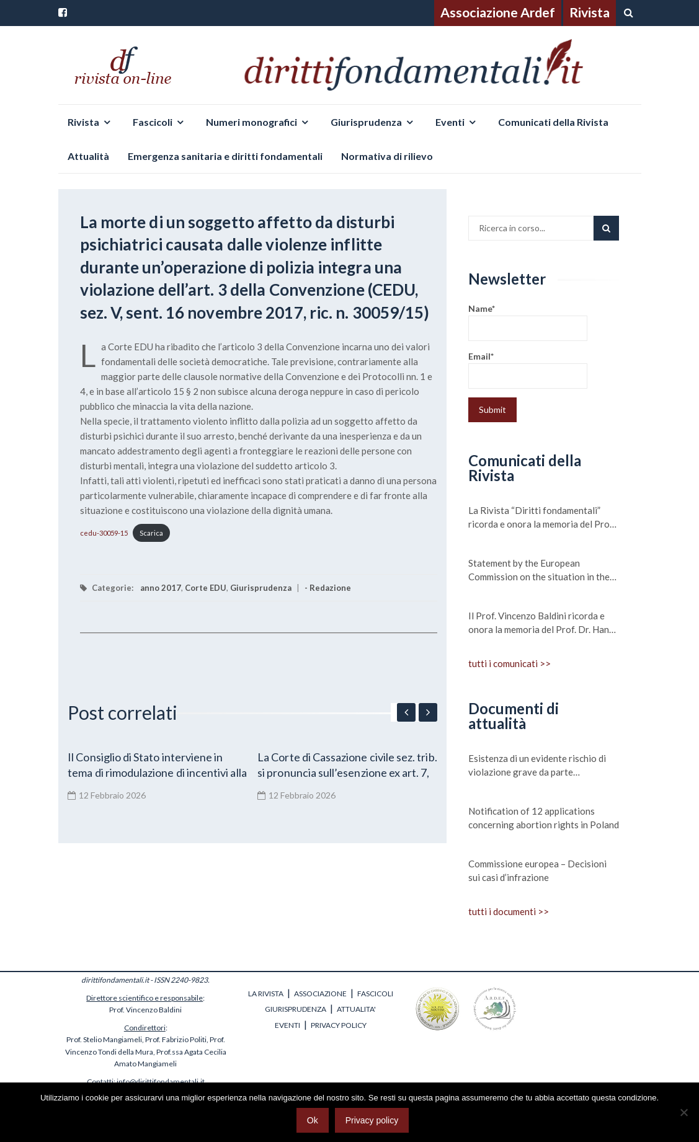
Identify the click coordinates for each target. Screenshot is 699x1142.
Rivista (589, 12)
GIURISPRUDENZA (295, 1009)
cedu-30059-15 (104, 533)
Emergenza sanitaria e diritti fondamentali (225, 156)
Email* (527, 370)
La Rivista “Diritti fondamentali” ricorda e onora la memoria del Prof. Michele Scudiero (541, 518)
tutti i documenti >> (508, 911)
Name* (527, 322)
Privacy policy (372, 1120)
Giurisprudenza (366, 122)
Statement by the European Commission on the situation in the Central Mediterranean (539, 570)
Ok (312, 1120)
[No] (683, 1112)
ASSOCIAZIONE (320, 993)
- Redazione (328, 588)
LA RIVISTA (265, 993)
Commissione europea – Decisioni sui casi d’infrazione (537, 870)
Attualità (88, 156)
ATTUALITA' (356, 1009)
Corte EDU (205, 588)
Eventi (450, 122)
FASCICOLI (375, 993)
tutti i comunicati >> (509, 663)
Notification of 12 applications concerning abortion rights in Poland (543, 817)
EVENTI (287, 1025)
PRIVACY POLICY (339, 1025)
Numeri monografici (251, 122)
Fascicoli (152, 122)
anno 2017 (160, 588)
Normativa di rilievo (387, 156)
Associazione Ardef (497, 12)
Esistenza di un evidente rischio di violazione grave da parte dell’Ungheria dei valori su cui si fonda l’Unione (537, 766)
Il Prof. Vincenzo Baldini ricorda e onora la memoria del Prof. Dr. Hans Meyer (540, 623)
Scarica (151, 533)
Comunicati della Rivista (553, 122)
